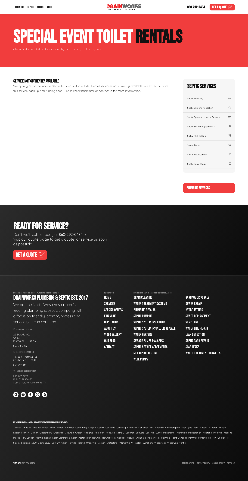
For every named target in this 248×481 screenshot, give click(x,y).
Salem (16, 442)
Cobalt (100, 427)
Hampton (99, 432)
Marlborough (194, 432)
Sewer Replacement (209, 154)
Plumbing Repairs (144, 310)
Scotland (25, 442)
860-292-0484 (196, 7)
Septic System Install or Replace (209, 117)
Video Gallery (113, 334)
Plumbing (19, 7)
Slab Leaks (192, 347)
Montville (217, 432)
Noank (47, 437)
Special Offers (113, 310)
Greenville (58, 432)
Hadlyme (88, 432)
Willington (136, 442)
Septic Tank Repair (209, 163)
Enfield (222, 427)
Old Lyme (141, 437)
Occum (130, 437)
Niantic (39, 437)
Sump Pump (192, 322)
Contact (109, 347)
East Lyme (186, 427)
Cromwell (132, 427)
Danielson (143, 427)
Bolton (60, 427)
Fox (27, 463)
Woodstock (160, 442)
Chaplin (92, 427)
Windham (148, 442)
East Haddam (157, 427)
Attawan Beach (40, 427)
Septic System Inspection (209, 107)
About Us (110, 328)
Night (22, 463)
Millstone (207, 432)
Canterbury (81, 427)
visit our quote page (31, 239)
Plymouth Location (22, 329)
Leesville (150, 432)
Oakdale (121, 437)
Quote (222, 7)
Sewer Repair (209, 145)
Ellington (213, 427)
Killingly (120, 432)
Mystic (16, 437)
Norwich (96, 437)
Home (107, 297)
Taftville (72, 442)
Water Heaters (142, 334)
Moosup (228, 432)
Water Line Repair (197, 328)
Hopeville (110, 432)
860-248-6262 (20, 346)
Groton (78, 432)
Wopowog (172, 442)
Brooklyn (69, 427)
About (50, 7)
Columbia (110, 427)
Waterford (112, 442)
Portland (202, 437)
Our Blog (109, 340)
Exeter (16, 432)
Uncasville (91, 442)
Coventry (121, 427)
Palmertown (153, 437)
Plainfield (165, 437)
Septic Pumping (209, 98)
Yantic (182, 442)
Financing (110, 316)
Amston (17, 427)
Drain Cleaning (142, 297)
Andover (27, 427)
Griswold (69, 432)
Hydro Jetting (194, 310)
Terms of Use (188, 463)
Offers (40, 7)
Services (109, 303)
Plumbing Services (209, 188)
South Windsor (59, 442)
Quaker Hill (223, 437)
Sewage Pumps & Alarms (148, 340)
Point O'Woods (179, 437)
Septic (31, 7)
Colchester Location (23, 352)
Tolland (81, 442)
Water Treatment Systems (150, 303)
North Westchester (81, 437)
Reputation (111, 322)
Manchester (169, 432)
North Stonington (61, 437)
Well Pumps (140, 359)
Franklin (25, 432)
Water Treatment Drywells (203, 353)
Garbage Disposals (197, 297)
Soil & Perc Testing (209, 135)
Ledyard (140, 432)
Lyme (159, 432)
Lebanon (130, 432)
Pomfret (192, 437)
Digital (33, 463)
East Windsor (200, 427)
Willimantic (124, 442)
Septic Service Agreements (209, 126)
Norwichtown (109, 437)
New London (28, 437)
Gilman (34, 432)
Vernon (101, 442)
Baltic (52, 427)
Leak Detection (195, 334)
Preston (212, 437)
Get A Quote (30, 255)
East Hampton (172, 427)
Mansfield (182, 432)
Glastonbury (46, 432)
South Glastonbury (40, 442)
